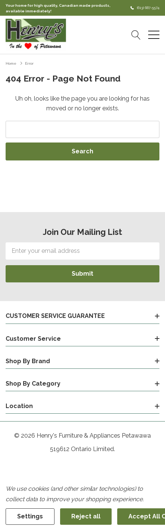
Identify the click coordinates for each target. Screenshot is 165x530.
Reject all (85, 516)
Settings (30, 516)
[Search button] (136, 35)
